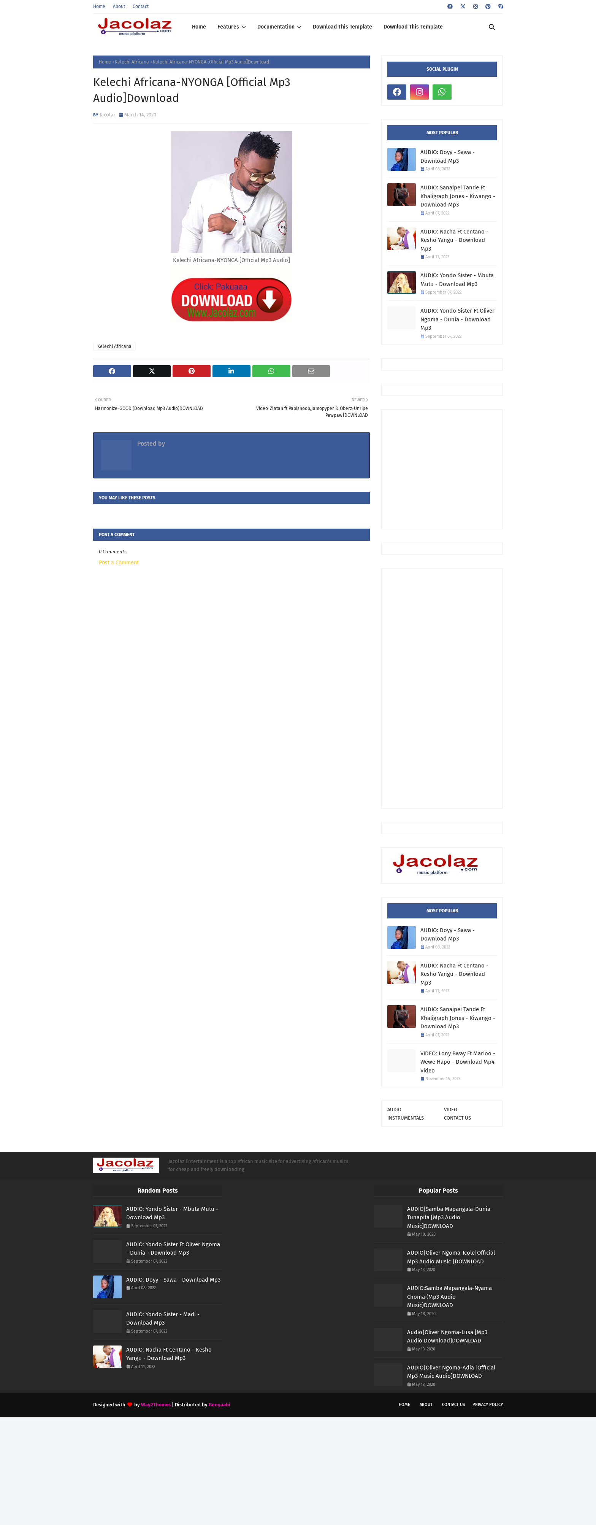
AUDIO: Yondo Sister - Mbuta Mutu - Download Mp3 (457, 280)
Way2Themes (156, 1404)
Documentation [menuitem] (276, 27)
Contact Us (453, 1404)
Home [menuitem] (199, 27)
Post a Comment (119, 562)
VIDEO (450, 1109)
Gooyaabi (219, 1404)
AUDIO (394, 1109)
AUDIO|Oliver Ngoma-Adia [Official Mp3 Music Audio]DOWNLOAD (451, 1372)
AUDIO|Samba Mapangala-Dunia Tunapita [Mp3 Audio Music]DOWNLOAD (448, 1218)
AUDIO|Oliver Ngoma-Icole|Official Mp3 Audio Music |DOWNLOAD (451, 1257)
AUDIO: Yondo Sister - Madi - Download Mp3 (163, 1318)
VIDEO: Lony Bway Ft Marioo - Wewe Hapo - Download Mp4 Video (457, 1062)
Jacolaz (108, 115)
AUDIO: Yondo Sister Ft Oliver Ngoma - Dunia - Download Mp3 (457, 319)
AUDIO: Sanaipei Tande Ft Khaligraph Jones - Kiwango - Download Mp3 (457, 196)
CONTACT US (457, 1118)
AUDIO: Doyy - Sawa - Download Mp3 (447, 156)
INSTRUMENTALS (405, 1118)
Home (99, 6)
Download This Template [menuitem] (342, 27)
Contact (141, 6)
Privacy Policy (487, 1404)
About (119, 6)
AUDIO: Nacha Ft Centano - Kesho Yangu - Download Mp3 (454, 240)
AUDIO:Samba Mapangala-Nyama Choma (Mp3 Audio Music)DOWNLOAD (449, 1297)
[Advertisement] (491, 468)
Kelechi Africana (132, 62)
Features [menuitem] (228, 27)
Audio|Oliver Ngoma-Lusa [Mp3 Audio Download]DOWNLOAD (447, 1336)
